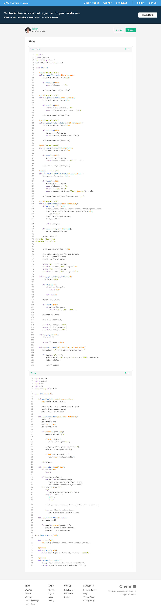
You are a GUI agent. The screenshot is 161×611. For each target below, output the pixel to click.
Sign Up (153, 3)
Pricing (51, 601)
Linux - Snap (30, 604)
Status (67, 597)
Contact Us (68, 593)
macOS (28, 593)
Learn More (147, 15)
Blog (85, 593)
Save (130, 30)
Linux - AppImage (32, 601)
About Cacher (91, 3)
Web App (107, 3)
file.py (33, 373)
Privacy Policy (88, 601)
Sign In (140, 3)
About (51, 597)
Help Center (69, 590)
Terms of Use (88, 597)
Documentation (89, 590)
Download (121, 3)
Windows (28, 597)
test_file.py (35, 49)
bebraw (35, 29)
